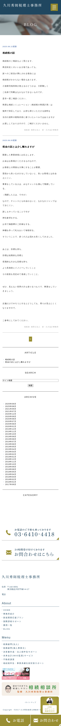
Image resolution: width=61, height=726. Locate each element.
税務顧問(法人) (11, 644)
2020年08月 (10, 419)
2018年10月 (10, 464)
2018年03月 (10, 477)
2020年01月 (10, 426)
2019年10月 (10, 434)
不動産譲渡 (9, 659)
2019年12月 (10, 429)
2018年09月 (10, 467)
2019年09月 (10, 436)
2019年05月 (10, 447)
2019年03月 (10, 452)
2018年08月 (10, 469)
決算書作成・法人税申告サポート (20, 652)
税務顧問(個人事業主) (14, 648)
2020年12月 (10, 414)
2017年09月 (10, 484)
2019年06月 (10, 444)
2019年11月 (10, 431)
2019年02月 (10, 454)
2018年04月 (10, 474)
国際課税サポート (12, 621)
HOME (6, 610)
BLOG (6, 629)
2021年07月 (10, 411)
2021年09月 (10, 409)
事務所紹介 (9, 614)
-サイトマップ (30, 702)
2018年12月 (10, 459)
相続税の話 (9, 53)
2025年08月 (10, 406)
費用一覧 (7, 625)
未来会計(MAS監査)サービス (18, 656)
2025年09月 (10, 404)
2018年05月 (10, 472)
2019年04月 (10, 449)
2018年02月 (10, 479)
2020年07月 (10, 421)
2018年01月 (10, 482)
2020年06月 (10, 424)
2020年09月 (10, 416)
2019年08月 (10, 439)
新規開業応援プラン (13, 617)
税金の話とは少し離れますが (19, 147)
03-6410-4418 (13, 594)
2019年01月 (10, 457)
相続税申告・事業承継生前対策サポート (23, 663)
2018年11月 (10, 462)
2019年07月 (10, 442)
